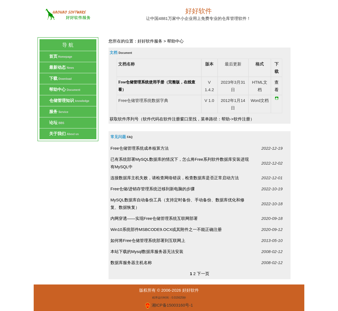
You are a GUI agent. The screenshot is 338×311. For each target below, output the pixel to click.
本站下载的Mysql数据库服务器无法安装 (146, 251)
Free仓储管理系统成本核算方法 (139, 148)
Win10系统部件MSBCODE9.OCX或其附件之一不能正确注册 (166, 229)
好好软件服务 (150, 41)
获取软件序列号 (124, 119)
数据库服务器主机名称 (131, 262)
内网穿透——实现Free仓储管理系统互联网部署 (154, 218)
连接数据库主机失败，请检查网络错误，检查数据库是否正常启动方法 (174, 177)
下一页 (203, 273)
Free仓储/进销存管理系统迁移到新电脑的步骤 (152, 188)
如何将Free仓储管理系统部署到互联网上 (147, 240)
